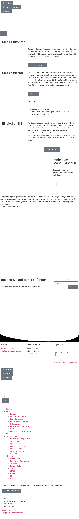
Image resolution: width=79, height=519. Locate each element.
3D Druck (13, 464)
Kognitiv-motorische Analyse (20, 431)
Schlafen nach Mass (17, 451)
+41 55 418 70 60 (7, 349)
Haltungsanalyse (16, 424)
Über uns (9, 456)
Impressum (73, 363)
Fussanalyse (14, 414)
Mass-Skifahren (16, 449)
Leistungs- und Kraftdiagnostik (21, 429)
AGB (55, 363)
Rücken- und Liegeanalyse (19, 426)
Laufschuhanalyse (17, 419)
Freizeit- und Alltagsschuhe (20, 439)
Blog (12, 476)
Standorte (9, 409)
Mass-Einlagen (11, 434)
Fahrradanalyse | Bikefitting (20, 421)
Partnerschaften (16, 466)
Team (12, 469)
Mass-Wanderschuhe (18, 446)
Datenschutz (62, 363)
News (12, 478)
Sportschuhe (15, 441)
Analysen (9, 412)
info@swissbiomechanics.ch (11, 351)
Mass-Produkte (11, 436)
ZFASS (12, 471)
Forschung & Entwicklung (19, 461)
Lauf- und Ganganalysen (19, 417)
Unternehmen (15, 459)
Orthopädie (14, 454)
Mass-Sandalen (16, 444)
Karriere (13, 473)
